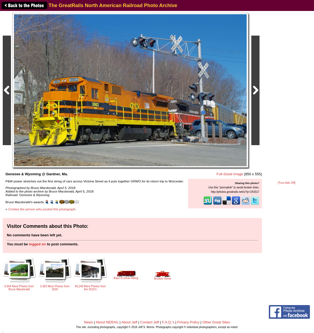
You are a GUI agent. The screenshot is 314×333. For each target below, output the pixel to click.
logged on (37, 244)
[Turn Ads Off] (286, 182)
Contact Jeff (149, 322)
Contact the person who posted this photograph (42, 209)
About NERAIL (107, 322)
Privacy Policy (188, 322)
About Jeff (129, 322)
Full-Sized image (230, 174)
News (88, 322)
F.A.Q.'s (168, 322)
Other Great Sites (216, 322)
